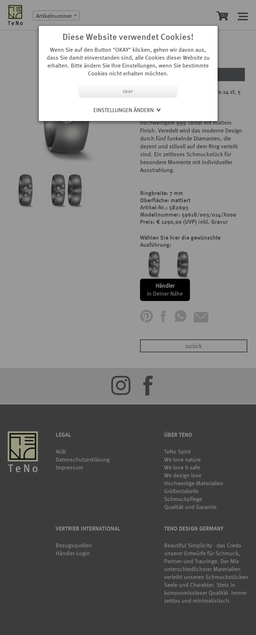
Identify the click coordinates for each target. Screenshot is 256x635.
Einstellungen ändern (123, 110)
